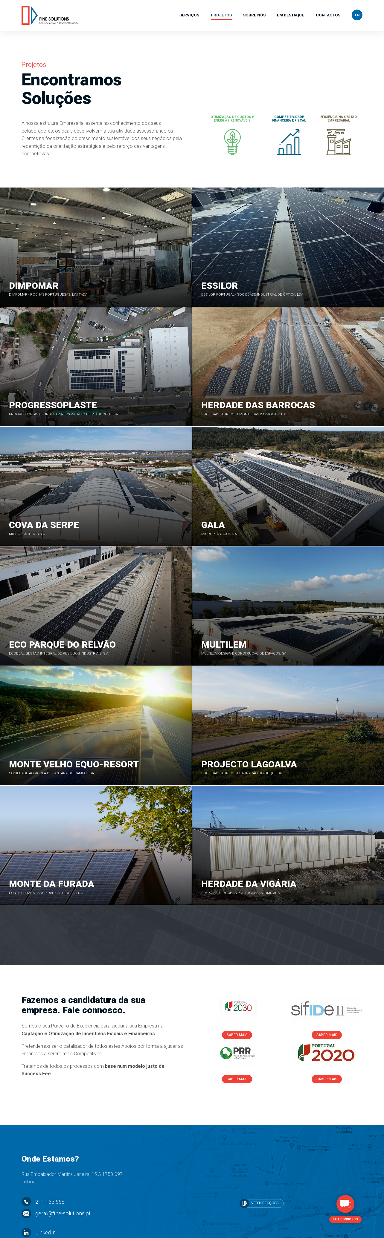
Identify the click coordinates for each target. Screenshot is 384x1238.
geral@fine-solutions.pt (56, 1188)
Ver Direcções (259, 1178)
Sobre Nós (254, 15)
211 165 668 (43, 1176)
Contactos (328, 15)
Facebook (41, 1219)
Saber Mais (237, 1009)
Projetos (221, 15)
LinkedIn (39, 1207)
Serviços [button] (189, 15)
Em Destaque (290, 15)
